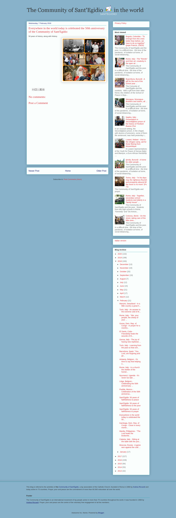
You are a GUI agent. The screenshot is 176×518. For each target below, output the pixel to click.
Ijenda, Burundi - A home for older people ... (136, 161)
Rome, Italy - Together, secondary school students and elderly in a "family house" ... (136, 199)
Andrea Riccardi (139, 487)
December (124, 264)
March (123, 297)
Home (68, 171)
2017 (120, 456)
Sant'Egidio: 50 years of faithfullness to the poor (130, 404)
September (124, 275)
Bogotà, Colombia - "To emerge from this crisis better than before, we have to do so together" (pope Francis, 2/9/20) (135, 40)
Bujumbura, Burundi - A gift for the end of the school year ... (135, 81)
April (122, 293)
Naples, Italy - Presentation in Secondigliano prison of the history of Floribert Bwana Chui (135, 121)
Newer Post (34, 171)
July (122, 282)
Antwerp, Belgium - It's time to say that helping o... (129, 361)
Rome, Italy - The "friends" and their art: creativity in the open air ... (136, 61)
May (122, 290)
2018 (120, 261)
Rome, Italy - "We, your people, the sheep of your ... (128, 317)
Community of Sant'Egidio (69, 487)
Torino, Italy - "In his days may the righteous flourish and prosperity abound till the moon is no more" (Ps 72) (136, 182)
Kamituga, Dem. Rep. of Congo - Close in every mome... (129, 425)
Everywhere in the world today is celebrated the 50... (129, 417)
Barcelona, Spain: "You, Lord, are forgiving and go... (129, 353)
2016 (120, 460)
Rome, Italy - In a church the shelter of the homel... (129, 369)
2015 (120, 464)
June (122, 286)
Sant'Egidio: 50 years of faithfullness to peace (129, 398)
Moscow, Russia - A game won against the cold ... (130, 446)
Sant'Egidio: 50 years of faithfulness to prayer (129, 410)
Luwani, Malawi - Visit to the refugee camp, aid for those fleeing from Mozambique (136, 143)
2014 (120, 467)
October (123, 271)
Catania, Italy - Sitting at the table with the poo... (130, 440)
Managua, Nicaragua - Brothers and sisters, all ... (136, 100)
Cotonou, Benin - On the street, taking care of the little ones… (136, 218)
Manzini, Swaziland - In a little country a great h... (130, 305)
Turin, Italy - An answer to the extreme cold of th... (130, 311)
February (124, 301)
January (123, 452)
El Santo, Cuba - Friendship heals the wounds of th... (128, 333)
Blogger (101, 513)
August (123, 279)
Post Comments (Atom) (73, 179)
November (124, 268)
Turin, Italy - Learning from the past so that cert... (130, 346)
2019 (120, 258)
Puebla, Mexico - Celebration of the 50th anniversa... (129, 391)
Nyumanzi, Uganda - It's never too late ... (129, 376)
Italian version (120, 241)
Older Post (101, 171)
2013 (120, 471)
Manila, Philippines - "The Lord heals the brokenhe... (129, 433)
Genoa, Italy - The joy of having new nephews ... (130, 340)
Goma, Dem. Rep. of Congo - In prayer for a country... (129, 325)
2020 (120, 254)
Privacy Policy (120, 23)
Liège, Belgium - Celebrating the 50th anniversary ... (128, 383)
